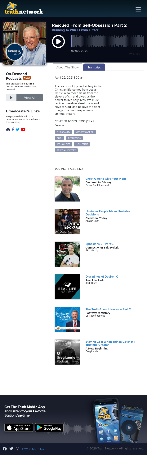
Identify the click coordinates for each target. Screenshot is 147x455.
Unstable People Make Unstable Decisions (108, 213)
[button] (58, 45)
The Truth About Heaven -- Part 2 (108, 309)
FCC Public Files (33, 449)
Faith (59, 138)
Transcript (94, 67)
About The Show (67, 67)
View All (29, 98)
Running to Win (64, 30)
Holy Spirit (82, 144)
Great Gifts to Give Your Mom (106, 179)
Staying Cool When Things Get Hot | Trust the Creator (110, 343)
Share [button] (134, 53)
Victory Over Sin (85, 132)
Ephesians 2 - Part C (100, 244)
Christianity (63, 132)
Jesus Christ (63, 144)
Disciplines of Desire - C (102, 277)
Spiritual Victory (66, 150)
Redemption (74, 138)
